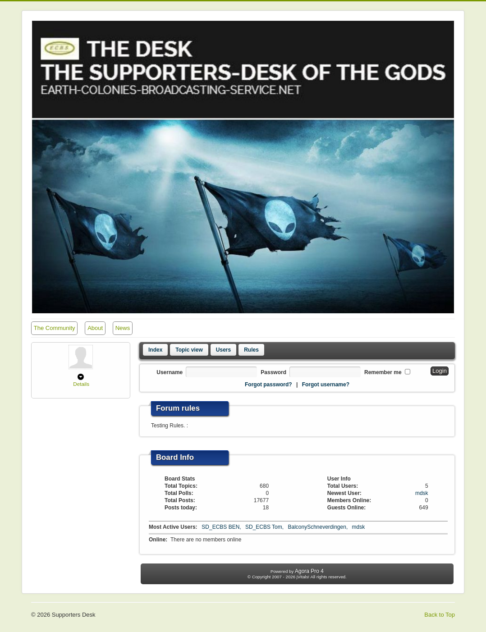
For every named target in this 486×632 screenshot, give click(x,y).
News (122, 328)
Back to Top (439, 614)
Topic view (188, 350)
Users (223, 350)
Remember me (383, 372)
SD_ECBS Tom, (265, 527)
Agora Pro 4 (309, 571)
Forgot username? (325, 384)
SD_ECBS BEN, (222, 527)
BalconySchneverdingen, (318, 527)
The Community (54, 328)
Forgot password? (268, 384)
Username (169, 372)
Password (273, 372)
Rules (251, 350)
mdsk (421, 493)
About (95, 328)
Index (155, 350)
